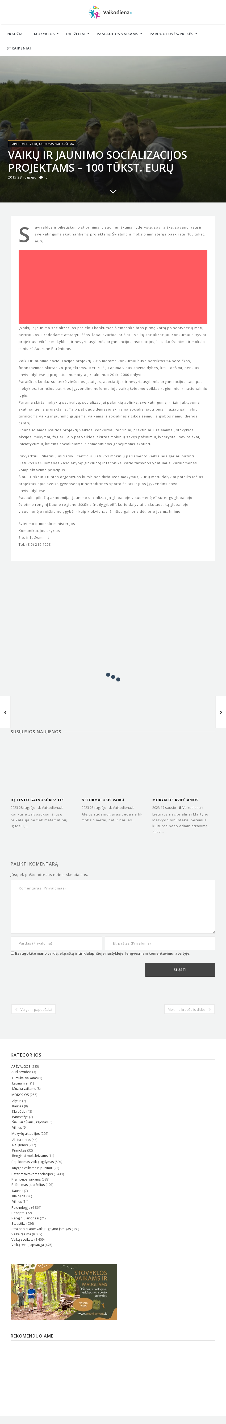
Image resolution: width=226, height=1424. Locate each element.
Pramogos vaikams (26, 1179)
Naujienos (20, 1145)
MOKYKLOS (20, 1094)
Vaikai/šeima (64, 144)
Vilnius (17, 1127)
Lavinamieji (20, 1083)
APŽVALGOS (21, 1066)
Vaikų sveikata (22, 1239)
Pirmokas (19, 1150)
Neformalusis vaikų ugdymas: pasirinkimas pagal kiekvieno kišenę (106, 800)
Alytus (16, 1101)
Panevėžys (20, 1117)
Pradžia (15, 33)
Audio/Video (21, 1072)
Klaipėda (19, 1111)
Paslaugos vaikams (118, 33)
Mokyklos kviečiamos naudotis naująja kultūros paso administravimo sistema (182, 800)
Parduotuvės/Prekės (172, 33)
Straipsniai (19, 48)
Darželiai (76, 33)
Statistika (18, 1223)
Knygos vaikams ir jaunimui (32, 1168)
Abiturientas (21, 1139)
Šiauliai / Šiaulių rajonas (30, 1122)
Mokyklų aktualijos (25, 1133)
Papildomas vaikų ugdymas (32, 144)
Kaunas (17, 1106)
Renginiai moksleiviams (30, 1155)
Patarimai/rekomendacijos (32, 1174)
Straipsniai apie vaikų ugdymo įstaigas (41, 1229)
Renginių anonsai (25, 1218)
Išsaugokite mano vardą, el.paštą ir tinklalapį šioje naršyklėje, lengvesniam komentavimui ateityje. (102, 953)
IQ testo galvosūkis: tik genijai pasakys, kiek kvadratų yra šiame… (37, 800)
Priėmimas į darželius (28, 1184)
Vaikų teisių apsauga (27, 1245)
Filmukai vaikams (24, 1078)
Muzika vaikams (24, 1088)
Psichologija (20, 1207)
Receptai (18, 1213)
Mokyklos (44, 33)
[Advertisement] (113, 287)
